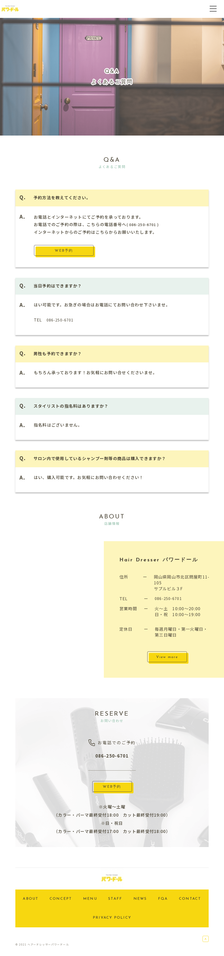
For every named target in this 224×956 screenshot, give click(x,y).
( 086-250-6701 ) (145, 224)
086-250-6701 (61, 319)
